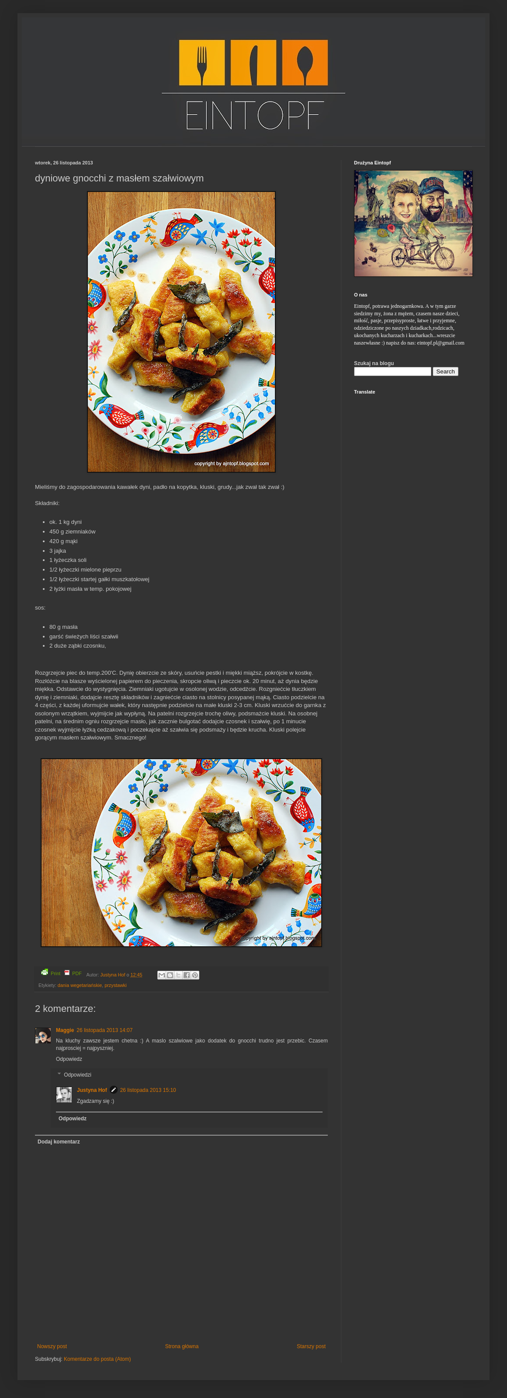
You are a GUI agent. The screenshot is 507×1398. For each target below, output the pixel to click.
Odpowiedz (69, 1059)
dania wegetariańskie (80, 985)
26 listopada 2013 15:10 (148, 1090)
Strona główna (182, 1346)
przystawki (115, 985)
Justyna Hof (113, 974)
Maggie (65, 1030)
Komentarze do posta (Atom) (97, 1359)
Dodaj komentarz (59, 1142)
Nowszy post (52, 1346)
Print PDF (61, 972)
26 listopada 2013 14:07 (104, 1030)
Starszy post (311, 1346)
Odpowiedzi (77, 1075)
